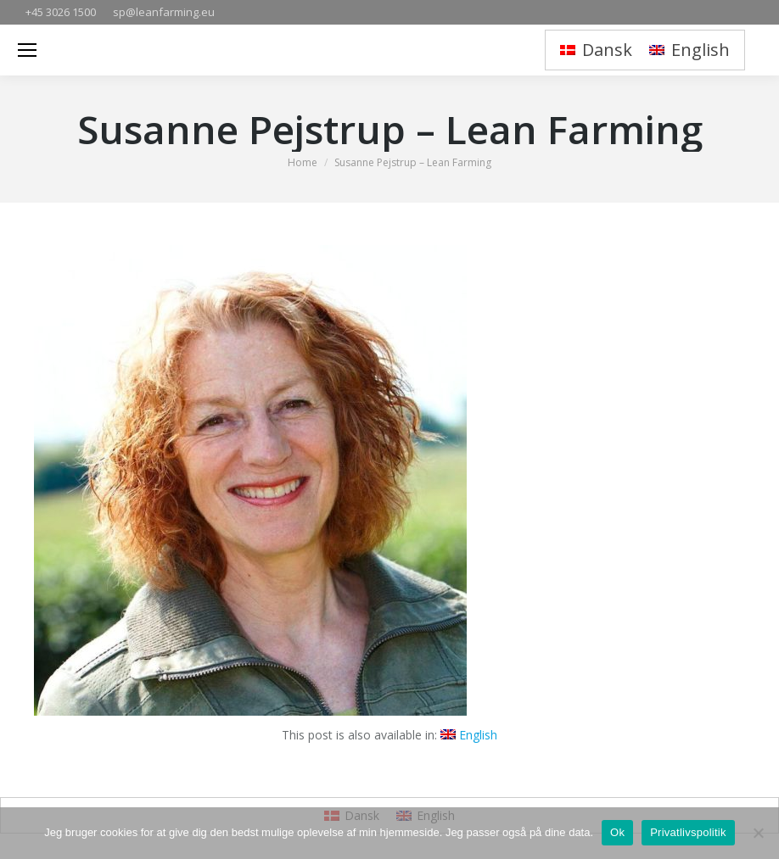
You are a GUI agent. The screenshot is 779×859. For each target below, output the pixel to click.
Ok (617, 832)
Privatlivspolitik (688, 832)
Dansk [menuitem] (607, 49)
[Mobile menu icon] (27, 50)
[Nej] (757, 832)
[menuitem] (596, 50)
